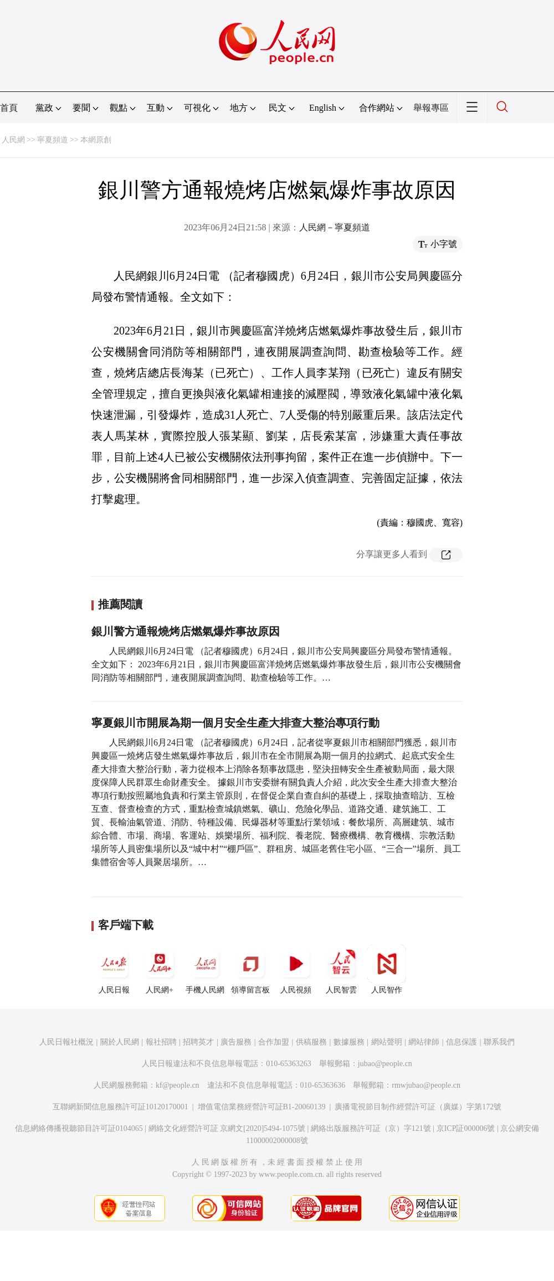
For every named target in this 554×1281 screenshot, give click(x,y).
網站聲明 (386, 1042)
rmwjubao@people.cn (426, 1085)
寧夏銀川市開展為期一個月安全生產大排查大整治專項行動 (235, 723)
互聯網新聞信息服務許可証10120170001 (120, 1107)
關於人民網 (119, 1042)
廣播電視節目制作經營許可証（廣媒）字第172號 (418, 1107)
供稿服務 (311, 1042)
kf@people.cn (177, 1085)
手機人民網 (205, 969)
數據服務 (349, 1042)
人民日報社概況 (66, 1042)
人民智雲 (341, 969)
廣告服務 (236, 1042)
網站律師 (423, 1042)
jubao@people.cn (385, 1063)
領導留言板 (250, 969)
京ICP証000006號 (466, 1128)
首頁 (9, 107)
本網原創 (95, 140)
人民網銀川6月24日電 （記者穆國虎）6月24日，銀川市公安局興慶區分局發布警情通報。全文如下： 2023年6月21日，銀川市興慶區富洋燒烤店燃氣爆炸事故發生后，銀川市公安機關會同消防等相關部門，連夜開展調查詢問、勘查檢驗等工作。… (276, 664)
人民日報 (114, 969)
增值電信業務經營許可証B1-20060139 (262, 1107)
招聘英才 (198, 1042)
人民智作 (386, 969)
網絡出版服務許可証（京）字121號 (371, 1128)
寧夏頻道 (52, 140)
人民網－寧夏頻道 (334, 227)
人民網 (13, 140)
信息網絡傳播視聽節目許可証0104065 (79, 1128)
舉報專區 (431, 107)
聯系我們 (499, 1042)
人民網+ (159, 969)
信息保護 (461, 1042)
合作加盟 (273, 1042)
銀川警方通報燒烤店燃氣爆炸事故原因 (185, 631)
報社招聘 (161, 1042)
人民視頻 (295, 969)
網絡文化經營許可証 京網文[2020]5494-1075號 (227, 1128)
